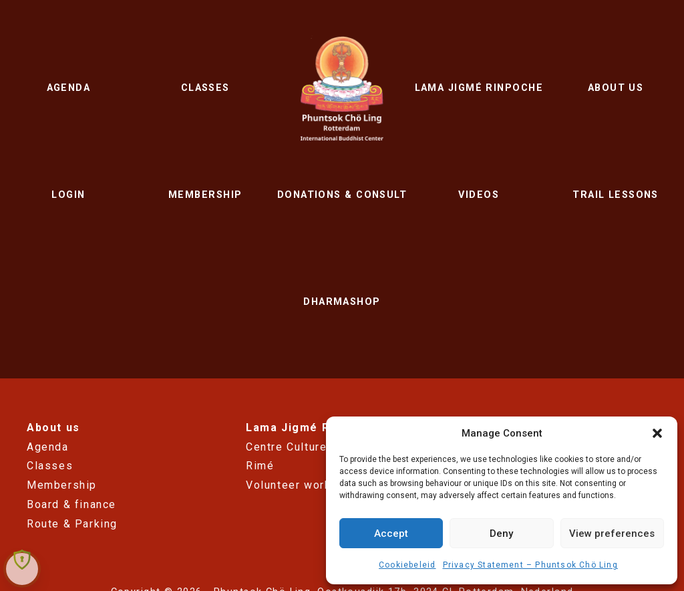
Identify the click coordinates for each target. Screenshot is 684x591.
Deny (501, 533)
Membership (205, 195)
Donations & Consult (342, 195)
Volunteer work (288, 485)
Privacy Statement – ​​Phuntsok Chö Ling (530, 565)
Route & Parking (72, 523)
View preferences (612, 533)
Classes (205, 88)
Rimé (260, 465)
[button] (657, 433)
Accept (391, 533)
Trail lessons (615, 195)
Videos (478, 195)
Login (68, 195)
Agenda (69, 88)
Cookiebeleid (407, 565)
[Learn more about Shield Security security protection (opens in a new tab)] (22, 559)
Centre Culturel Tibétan (311, 447)
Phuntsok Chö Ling (342, 88)
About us (616, 88)
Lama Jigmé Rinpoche (479, 88)
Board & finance (71, 504)
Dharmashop (341, 302)
